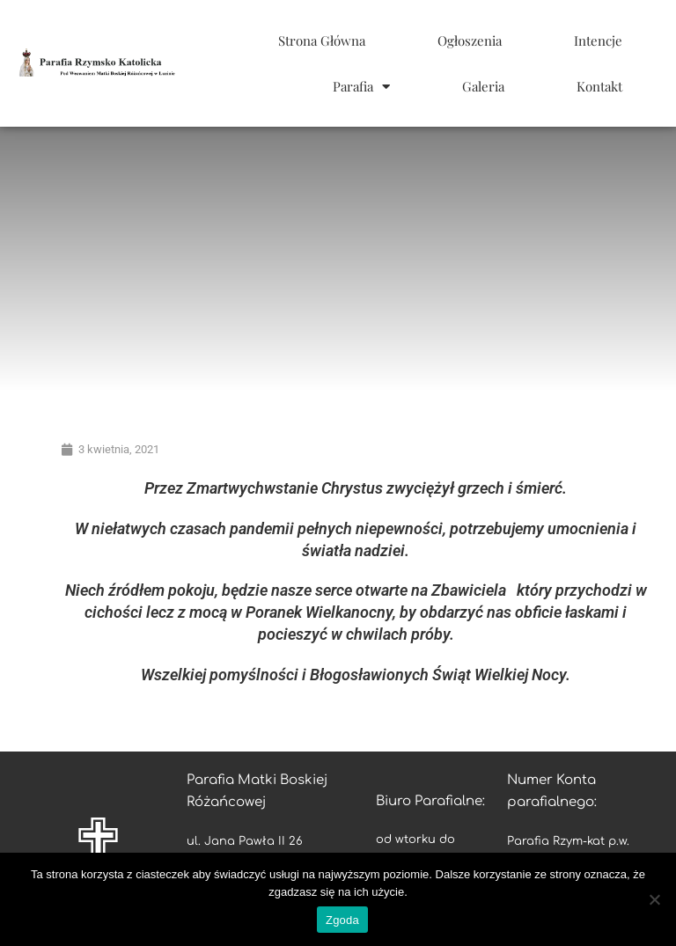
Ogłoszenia (469, 40)
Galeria (483, 86)
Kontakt (599, 86)
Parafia (361, 86)
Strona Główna (321, 40)
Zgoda (342, 920)
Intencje (598, 40)
